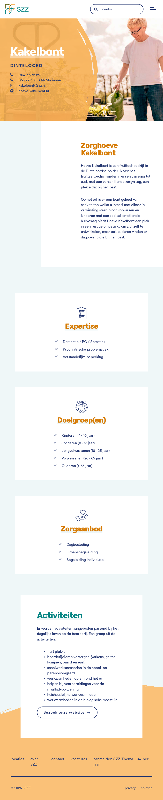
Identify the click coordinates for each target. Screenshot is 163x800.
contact (57, 759)
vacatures (79, 759)
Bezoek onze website (64, 712)
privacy (130, 788)
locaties (17, 759)
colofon (146, 788)
